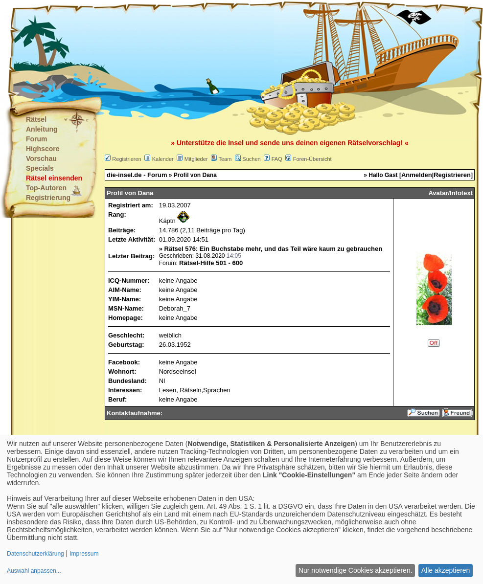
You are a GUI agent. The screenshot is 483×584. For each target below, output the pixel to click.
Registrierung (48, 198)
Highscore (42, 149)
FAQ (277, 159)
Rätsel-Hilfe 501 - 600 (211, 263)
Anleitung (42, 129)
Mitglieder (196, 159)
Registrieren (126, 159)
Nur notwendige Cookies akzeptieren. (356, 570)
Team (224, 159)
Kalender (163, 159)
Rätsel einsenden (54, 178)
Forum (36, 139)
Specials (40, 168)
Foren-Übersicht (312, 159)
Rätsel (36, 119)
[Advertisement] (192, 48)
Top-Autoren (46, 188)
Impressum (83, 553)
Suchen (251, 159)
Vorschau (41, 158)
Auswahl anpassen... (34, 570)
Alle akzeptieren (445, 570)
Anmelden (416, 175)
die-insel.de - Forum (137, 175)
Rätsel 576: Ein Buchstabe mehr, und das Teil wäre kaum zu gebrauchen (273, 248)
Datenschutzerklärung (35, 553)
